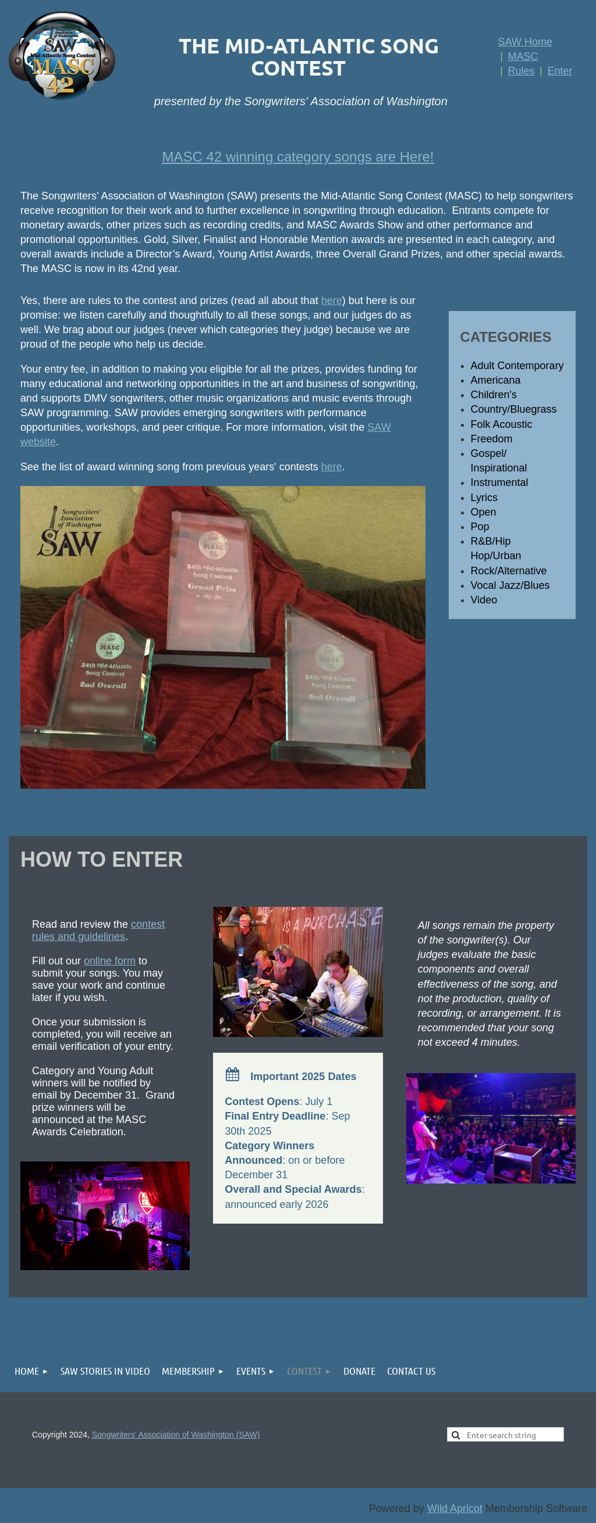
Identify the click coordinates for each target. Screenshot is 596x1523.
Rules (521, 71)
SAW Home (525, 42)
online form (110, 961)
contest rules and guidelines (98, 930)
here (331, 300)
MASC (523, 56)
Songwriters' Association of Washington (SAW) (176, 1434)
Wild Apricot (455, 1508)
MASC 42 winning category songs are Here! (298, 157)
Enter (559, 71)
